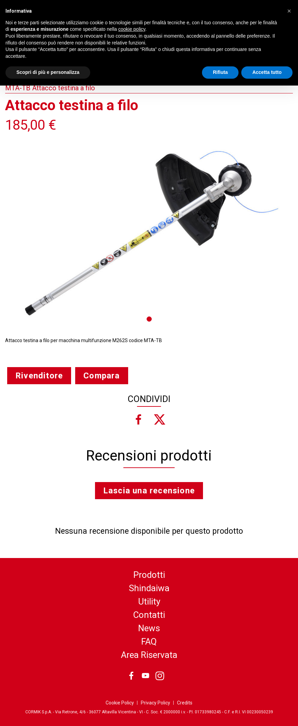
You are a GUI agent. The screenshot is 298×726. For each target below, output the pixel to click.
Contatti (149, 615)
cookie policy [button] (131, 29)
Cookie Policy (120, 702)
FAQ (149, 641)
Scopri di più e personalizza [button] (47, 72)
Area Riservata (149, 655)
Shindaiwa (149, 588)
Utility (149, 601)
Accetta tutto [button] (267, 72)
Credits (184, 702)
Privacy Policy (155, 702)
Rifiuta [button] (220, 72)
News (149, 628)
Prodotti (149, 575)
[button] (289, 10)
